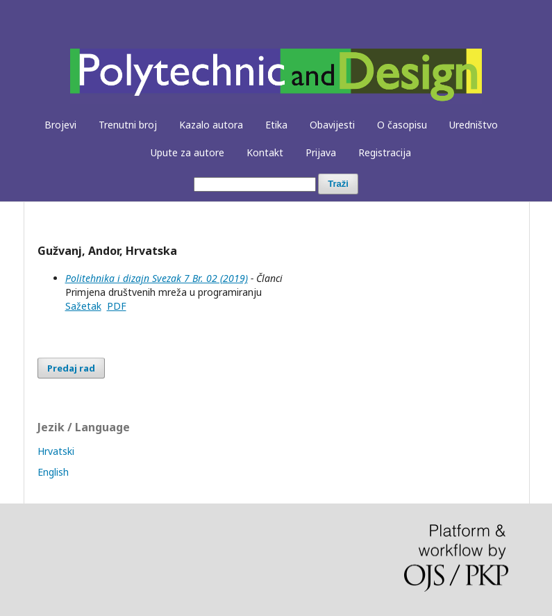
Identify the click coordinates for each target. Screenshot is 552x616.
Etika (276, 124)
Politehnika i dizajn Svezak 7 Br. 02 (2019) (156, 278)
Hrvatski (55, 451)
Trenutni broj (128, 124)
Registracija (384, 152)
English (53, 471)
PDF (116, 306)
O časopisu (402, 124)
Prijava (321, 152)
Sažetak (83, 306)
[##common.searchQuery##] (255, 184)
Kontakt (264, 152)
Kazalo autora (211, 124)
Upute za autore (187, 152)
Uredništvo (473, 124)
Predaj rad (71, 368)
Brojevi (60, 124)
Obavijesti (332, 124)
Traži (338, 183)
